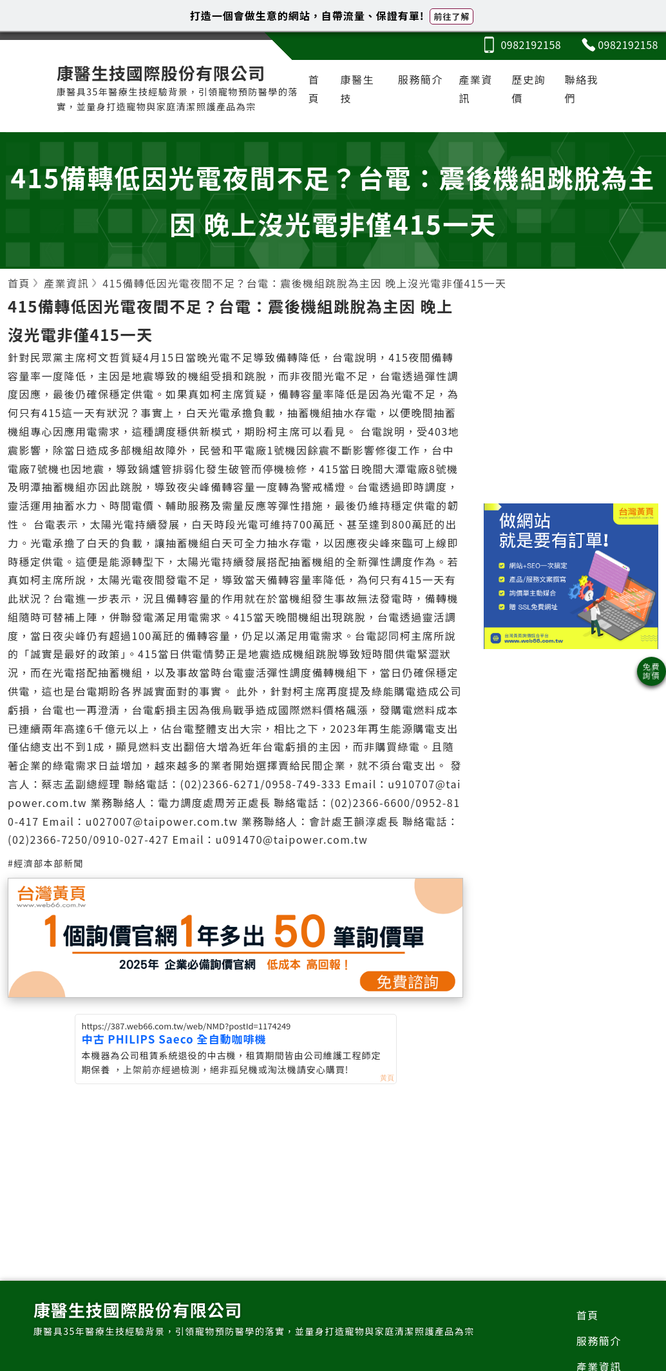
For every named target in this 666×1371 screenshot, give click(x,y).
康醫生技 (358, 89)
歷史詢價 (528, 89)
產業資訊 (476, 89)
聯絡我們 (582, 89)
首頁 (314, 89)
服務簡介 (420, 79)
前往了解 (451, 16)
